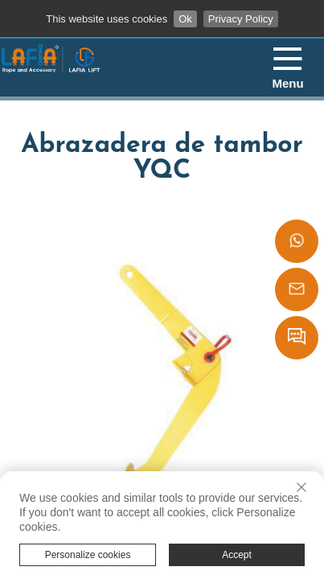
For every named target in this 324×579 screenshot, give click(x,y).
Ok (185, 19)
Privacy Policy (240, 19)
